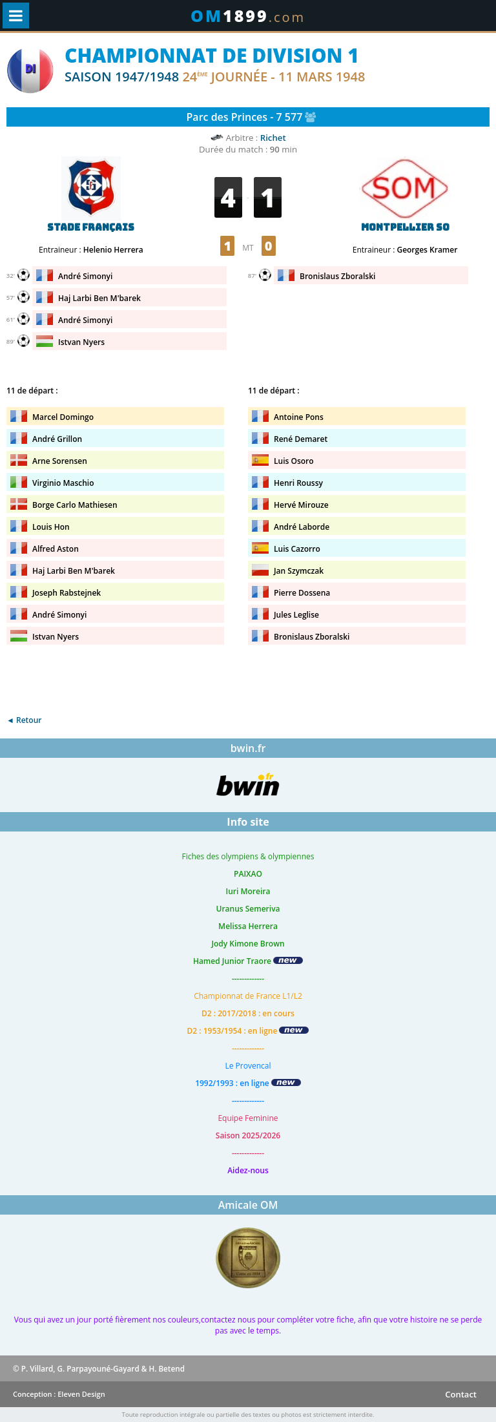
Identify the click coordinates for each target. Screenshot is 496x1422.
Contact (461, 1394)
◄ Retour (23, 720)
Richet (273, 137)
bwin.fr (248, 748)
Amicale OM (248, 1205)
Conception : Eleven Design (59, 1394)
